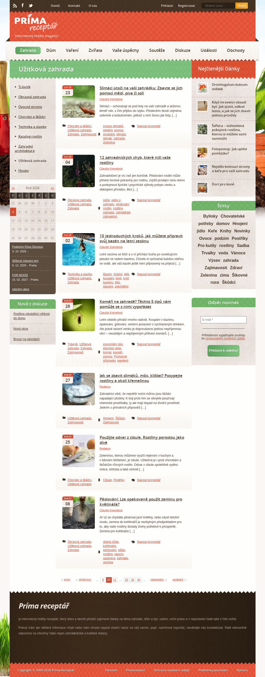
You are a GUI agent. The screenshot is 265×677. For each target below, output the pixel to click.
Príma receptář (36, 23)
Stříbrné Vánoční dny (25, 260)
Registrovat (186, 6)
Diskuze (182, 50)
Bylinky (210, 216)
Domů (55, 6)
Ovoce (205, 238)
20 (126, 579)
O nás (93, 6)
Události (209, 50)
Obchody (236, 50)
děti (126, 274)
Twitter (30, 6)
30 (132, 579)
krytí (119, 278)
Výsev (214, 260)
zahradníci (110, 216)
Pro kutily (207, 245)
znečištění (122, 286)
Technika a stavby (80, 274)
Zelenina (109, 142)
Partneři (111, 670)
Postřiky (118, 480)
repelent (122, 360)
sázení (118, 554)
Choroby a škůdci (79, 126)
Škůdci (120, 418)
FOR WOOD (20, 275)
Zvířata (95, 50)
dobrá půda (111, 542)
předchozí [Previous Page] (85, 579)
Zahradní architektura (25, 148)
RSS (15, 6)
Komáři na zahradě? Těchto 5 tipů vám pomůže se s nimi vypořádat (135, 304)
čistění (117, 274)
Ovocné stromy (30, 106)
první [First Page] (67, 579)
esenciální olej (113, 344)
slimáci (121, 134)
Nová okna (21, 328)
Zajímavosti (88, 134)
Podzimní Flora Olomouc (27, 246)
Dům (51, 50)
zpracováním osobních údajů (225, 338)
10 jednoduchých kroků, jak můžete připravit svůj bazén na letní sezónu (141, 238)
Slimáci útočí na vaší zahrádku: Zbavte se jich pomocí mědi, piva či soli (141, 90)
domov (222, 223)
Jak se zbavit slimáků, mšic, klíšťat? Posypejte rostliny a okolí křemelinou (141, 378)
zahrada (118, 138)
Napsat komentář (148, 126)
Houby (23, 170)
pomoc (118, 130)
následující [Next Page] (157, 579)
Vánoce (238, 253)
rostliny (117, 208)
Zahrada (28, 50)
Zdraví (236, 268)
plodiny (108, 130)
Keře (212, 231)
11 (114, 579)
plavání (108, 286)
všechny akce (20, 289)
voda (223, 253)
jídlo (201, 231)
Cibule (107, 480)
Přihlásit (167, 6)
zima (224, 275)
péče (106, 200)
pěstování (110, 550)
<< (13, 188)
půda (121, 550)
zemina (108, 562)
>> (52, 188)
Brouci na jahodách (27, 339)
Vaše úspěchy (125, 50)
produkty (109, 134)
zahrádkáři (123, 212)
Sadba (243, 245)
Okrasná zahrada (79, 200)
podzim (221, 238)
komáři (117, 352)
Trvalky (208, 253)
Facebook (23, 5)
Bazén (107, 274)
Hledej (241, 5)
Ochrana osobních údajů (172, 670)
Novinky (242, 231)
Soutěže (157, 50)
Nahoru (242, 670)
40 (138, 579)
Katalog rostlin (30, 136)
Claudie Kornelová (111, 99)
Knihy (225, 231)
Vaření (72, 50)
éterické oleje (112, 348)
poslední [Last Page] (177, 579)
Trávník (73, 344)
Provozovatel (135, 670)
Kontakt (74, 6)
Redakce (105, 386)
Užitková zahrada (79, 130)
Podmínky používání (213, 670)
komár (107, 352)
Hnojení (108, 418)
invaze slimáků (113, 126)
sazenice (109, 558)
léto (117, 282)
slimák (107, 138)
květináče (109, 546)
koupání (108, 278)
